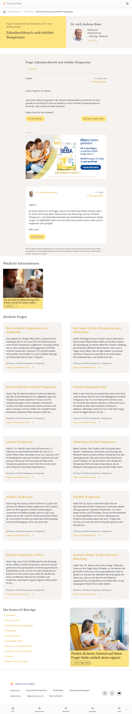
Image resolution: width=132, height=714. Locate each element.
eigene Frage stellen (95, 118)
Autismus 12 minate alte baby (19, 651)
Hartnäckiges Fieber (14, 641)
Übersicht (33, 69)
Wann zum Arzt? (13, 620)
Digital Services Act (35, 696)
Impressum (15, 690)
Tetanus (9, 656)
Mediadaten (58, 690)
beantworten (36, 118)
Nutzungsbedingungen (80, 690)
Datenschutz (15, 696)
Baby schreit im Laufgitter (17, 661)
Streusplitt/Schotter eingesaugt (19, 625)
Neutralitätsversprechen (36, 690)
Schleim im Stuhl (13, 636)
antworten (38, 237)
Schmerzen (11, 615)
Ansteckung (11, 630)
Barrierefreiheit (56, 696)
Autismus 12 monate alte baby (19, 646)
